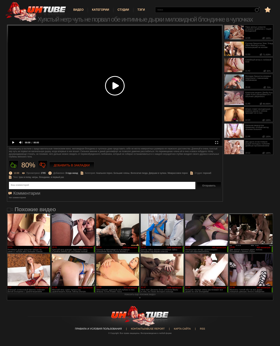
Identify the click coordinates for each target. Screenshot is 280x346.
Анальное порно (104, 173)
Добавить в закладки (72, 165)
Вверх (272, 325)
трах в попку (25, 177)
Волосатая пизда (139, 173)
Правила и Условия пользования (98, 328)
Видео (78, 9)
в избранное (267, 9)
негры (35, 177)
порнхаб (207, 173)
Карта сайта (182, 328)
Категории (100, 9)
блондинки (44, 177)
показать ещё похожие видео (140, 295)
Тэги (141, 9)
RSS (202, 328)
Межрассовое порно (178, 173)
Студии (123, 9)
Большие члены (121, 173)
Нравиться (13, 165)
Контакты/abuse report (148, 328)
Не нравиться (43, 165)
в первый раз (57, 177)
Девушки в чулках (157, 173)
